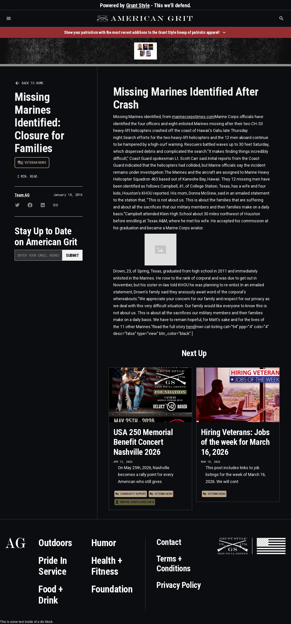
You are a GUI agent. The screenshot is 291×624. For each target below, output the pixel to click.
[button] (9, 18)
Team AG (22, 195)
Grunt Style (138, 5)
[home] (145, 18)
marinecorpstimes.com (193, 116)
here (190, 326)
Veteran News (35, 163)
